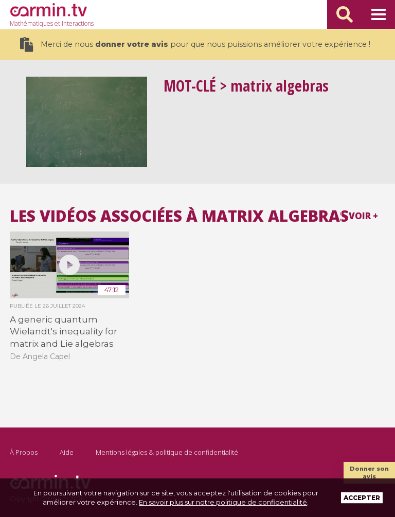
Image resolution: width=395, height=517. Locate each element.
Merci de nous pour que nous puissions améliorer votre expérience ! (195, 44)
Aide (67, 452)
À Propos (24, 452)
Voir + (363, 216)
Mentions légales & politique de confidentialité (167, 452)
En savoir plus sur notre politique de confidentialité (223, 502)
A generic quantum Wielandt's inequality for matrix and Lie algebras (63, 331)
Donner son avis (369, 472)
